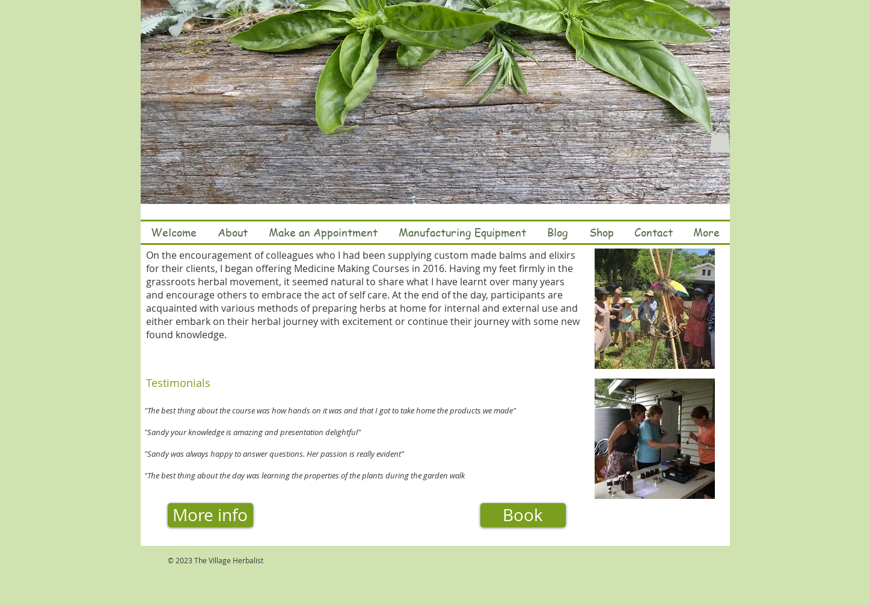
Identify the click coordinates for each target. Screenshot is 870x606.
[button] (720, 140)
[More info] (210, 515)
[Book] (523, 515)
